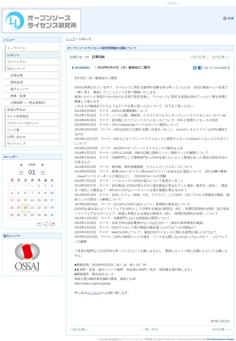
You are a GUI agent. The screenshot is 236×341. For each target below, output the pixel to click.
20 (25, 208)
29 (18, 187)
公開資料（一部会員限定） (27, 102)
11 (12, 201)
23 (45, 208)
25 (12, 216)
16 (45, 201)
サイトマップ (16, 143)
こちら (94, 293)
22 (39, 208)
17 (52, 201)
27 (25, 216)
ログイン (173, 3)
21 (32, 208)
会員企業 (15, 75)
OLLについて (16, 68)
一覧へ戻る (150, 329)
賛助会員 (15, 82)
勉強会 (225, 321)
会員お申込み (16, 109)
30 (25, 187)
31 (32, 187)
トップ (70, 39)
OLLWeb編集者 (219, 67)
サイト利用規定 (18, 116)
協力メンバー (18, 89)
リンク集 (13, 130)
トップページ (16, 48)
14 (32, 201)
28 (12, 187)
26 (18, 216)
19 (18, 208)
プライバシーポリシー (22, 123)
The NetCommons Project (220, 339)
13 (25, 201)
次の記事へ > (221, 57)
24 (52, 208)
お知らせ (13, 55)
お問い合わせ (16, 137)
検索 (228, 18)
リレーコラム (16, 61)
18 (12, 208)
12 (18, 201)
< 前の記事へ (199, 57)
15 (39, 201)
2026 (32, 164)
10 (52, 194)
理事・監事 (16, 96)
